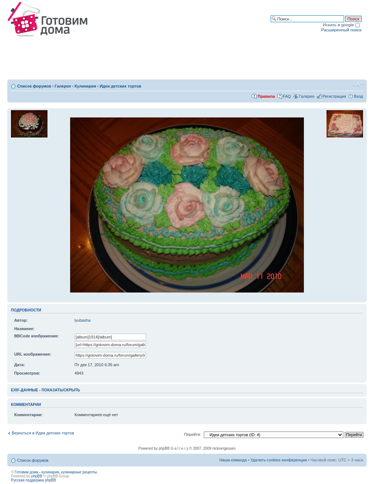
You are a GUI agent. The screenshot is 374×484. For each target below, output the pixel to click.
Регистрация (334, 96)
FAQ (287, 96)
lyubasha (83, 320)
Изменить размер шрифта (357, 84)
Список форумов (34, 86)
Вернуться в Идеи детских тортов (43, 433)
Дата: (19, 365)
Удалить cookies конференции (279, 460)
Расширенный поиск (341, 29)
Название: (24, 328)
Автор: (21, 320)
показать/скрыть (61, 390)
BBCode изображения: (36, 336)
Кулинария (85, 86)
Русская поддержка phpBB (33, 480)
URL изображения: (32, 354)
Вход (358, 96)
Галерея (63, 86)
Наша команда (233, 460)
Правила (266, 96)
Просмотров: (27, 373)
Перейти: (192, 434)
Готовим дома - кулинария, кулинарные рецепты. (56, 472)
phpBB (36, 476)
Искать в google (341, 24)
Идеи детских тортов (120, 86)
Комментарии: (28, 415)
